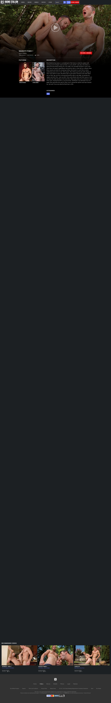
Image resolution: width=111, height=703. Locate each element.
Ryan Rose (82, 668)
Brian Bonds (22, 82)
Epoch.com (27, 693)
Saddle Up (77, 666)
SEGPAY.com (66, 693)
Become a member (75, 2)
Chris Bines (36, 82)
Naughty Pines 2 (42, 666)
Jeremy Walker (46, 668)
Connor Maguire (5, 668)
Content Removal (87, 693)
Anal (48, 93)
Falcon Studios (5, 670)
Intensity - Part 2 (6, 666)
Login (68, 2)
